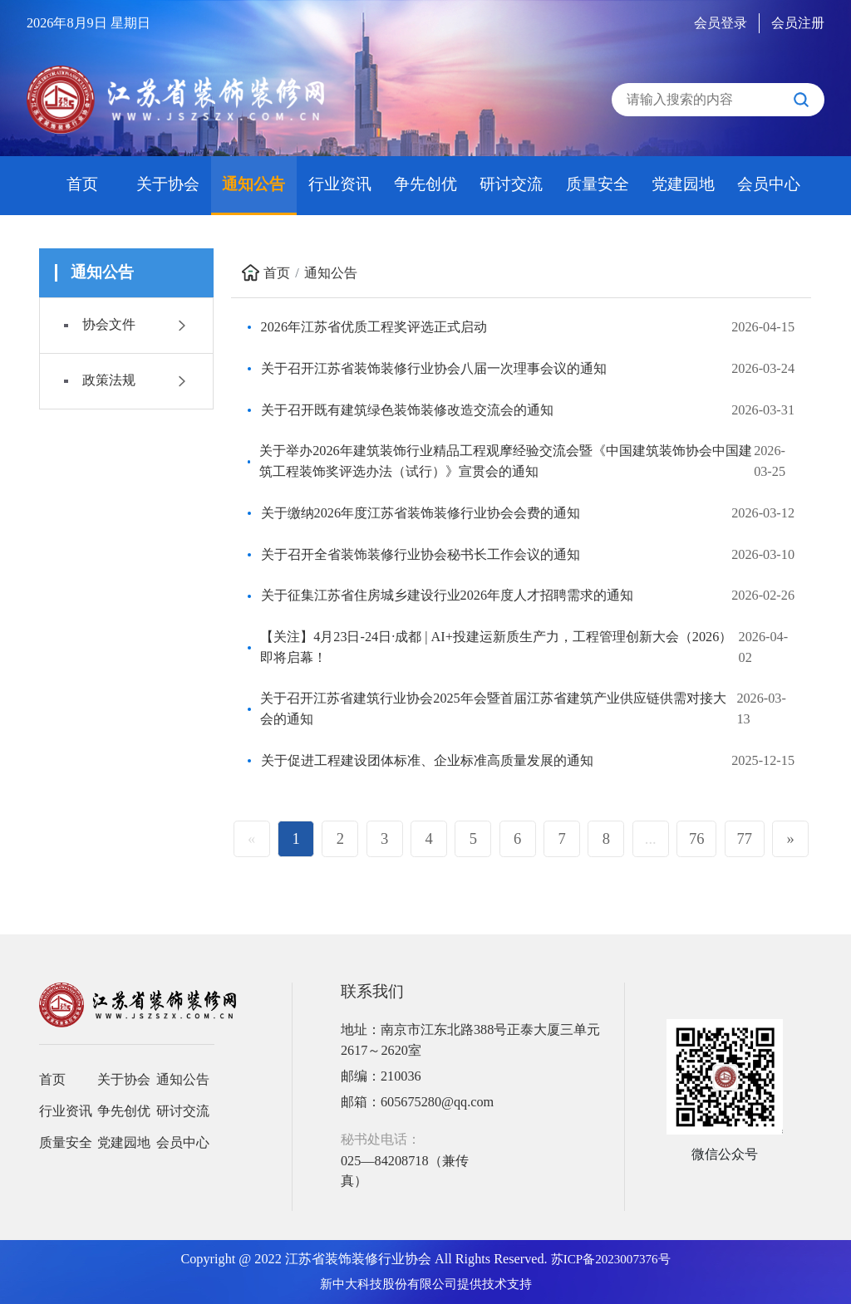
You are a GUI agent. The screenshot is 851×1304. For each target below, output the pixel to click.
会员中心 (768, 184)
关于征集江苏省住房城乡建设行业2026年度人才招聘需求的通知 (447, 595)
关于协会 (167, 184)
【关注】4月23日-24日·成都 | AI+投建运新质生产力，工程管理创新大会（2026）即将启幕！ (496, 647)
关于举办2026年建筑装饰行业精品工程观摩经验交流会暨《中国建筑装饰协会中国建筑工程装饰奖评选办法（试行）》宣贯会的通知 (505, 461)
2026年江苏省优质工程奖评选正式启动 (374, 327)
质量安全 (597, 184)
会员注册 (797, 23)
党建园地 (683, 184)
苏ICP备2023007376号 (611, 1259)
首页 (82, 184)
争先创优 (425, 184)
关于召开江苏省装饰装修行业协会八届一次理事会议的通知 (434, 368)
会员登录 (720, 23)
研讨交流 (511, 184)
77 (745, 838)
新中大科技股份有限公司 (388, 1284)
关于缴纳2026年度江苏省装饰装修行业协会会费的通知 (420, 513)
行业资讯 (339, 184)
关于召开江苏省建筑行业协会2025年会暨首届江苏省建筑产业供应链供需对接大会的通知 (493, 708)
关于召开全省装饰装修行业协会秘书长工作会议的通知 (420, 554)
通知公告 (253, 184)
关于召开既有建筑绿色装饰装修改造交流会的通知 (407, 410)
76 (697, 838)
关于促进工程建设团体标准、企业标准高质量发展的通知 (427, 760)
